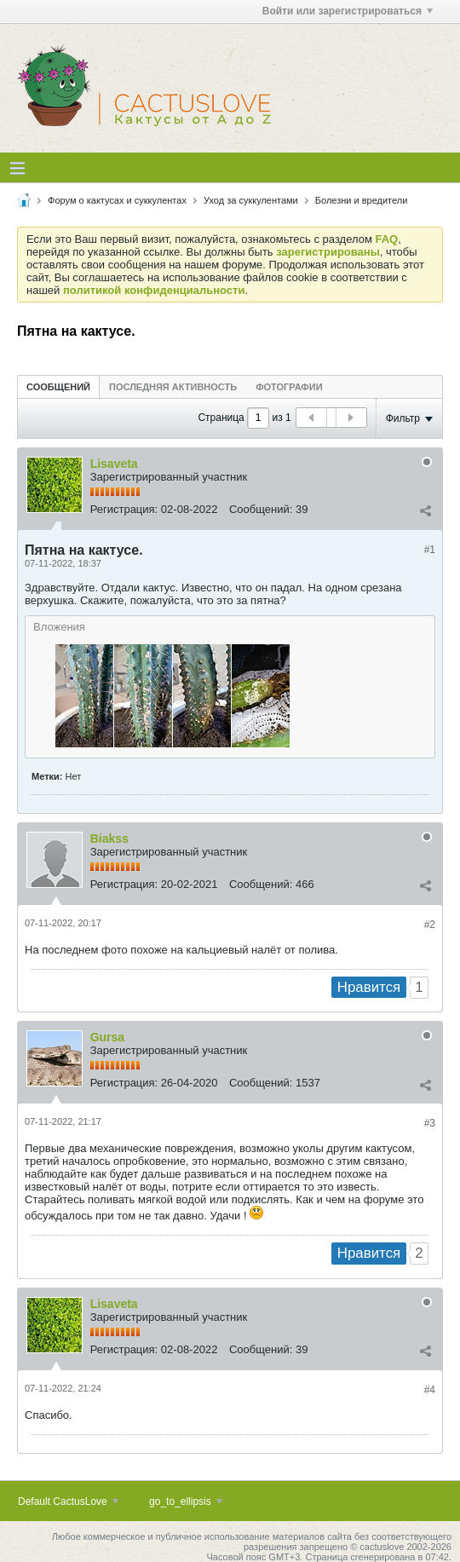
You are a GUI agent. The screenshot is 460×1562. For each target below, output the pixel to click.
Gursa (107, 1037)
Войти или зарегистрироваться (347, 11)
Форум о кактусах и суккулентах (117, 200)
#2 (429, 925)
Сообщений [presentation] (58, 387)
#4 (429, 1390)
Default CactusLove (68, 1501)
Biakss (109, 838)
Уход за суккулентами (251, 200)
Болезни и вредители (361, 200)
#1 (429, 550)
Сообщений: (260, 509)
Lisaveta (114, 463)
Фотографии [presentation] (289, 387)
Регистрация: (124, 509)
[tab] (58, 386)
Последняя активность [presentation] (173, 387)
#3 (429, 1123)
